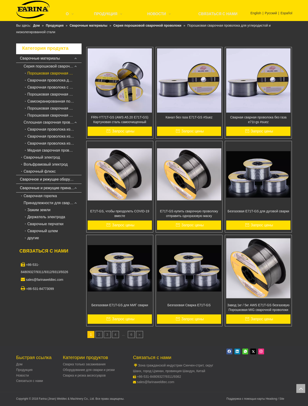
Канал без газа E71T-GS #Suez (189, 117)
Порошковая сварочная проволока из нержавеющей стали (54, 108)
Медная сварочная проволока (53, 150)
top (300, 388)
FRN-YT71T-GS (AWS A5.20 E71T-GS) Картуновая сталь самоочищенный (119, 119)
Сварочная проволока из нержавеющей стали (54, 136)
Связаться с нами (29, 381)
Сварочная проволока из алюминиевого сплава (54, 143)
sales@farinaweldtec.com (155, 382)
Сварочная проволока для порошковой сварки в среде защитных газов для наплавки (54, 80)
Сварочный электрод (42, 157)
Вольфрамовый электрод (46, 164)
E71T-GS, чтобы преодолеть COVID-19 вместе (119, 213)
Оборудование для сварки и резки (89, 370)
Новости (22, 375)
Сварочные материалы (40, 58)
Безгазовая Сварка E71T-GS (189, 305)
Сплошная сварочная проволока (52, 122)
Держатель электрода (46, 217)
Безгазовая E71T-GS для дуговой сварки (258, 211)
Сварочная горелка (40, 196)
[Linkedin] (237, 351)
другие (33, 238)
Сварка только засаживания (84, 364)
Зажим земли (38, 210)
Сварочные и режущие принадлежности (51, 188)
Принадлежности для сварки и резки (53, 203)
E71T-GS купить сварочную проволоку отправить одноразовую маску (189, 213)
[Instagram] (261, 351)
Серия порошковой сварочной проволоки (53, 66)
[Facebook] (229, 351)
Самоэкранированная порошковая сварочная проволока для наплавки (54, 101)
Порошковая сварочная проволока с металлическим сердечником (54, 94)
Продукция (24, 370)
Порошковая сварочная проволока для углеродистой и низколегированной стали (54, 73)
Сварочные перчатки (45, 224)
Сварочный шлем (42, 231)
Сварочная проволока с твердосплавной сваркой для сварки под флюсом (54, 87)
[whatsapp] (245, 351)
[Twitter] (253, 351)
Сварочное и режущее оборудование (51, 179)
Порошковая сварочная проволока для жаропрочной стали (54, 115)
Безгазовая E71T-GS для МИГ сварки (119, 305)
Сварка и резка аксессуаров (84, 375)
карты (261, 398)
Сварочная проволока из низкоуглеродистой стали (54, 129)
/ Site (281, 398)
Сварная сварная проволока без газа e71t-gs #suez (258, 119)
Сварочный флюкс (40, 171)
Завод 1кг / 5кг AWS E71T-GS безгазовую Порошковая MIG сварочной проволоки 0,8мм (258, 307)
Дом (19, 364)
